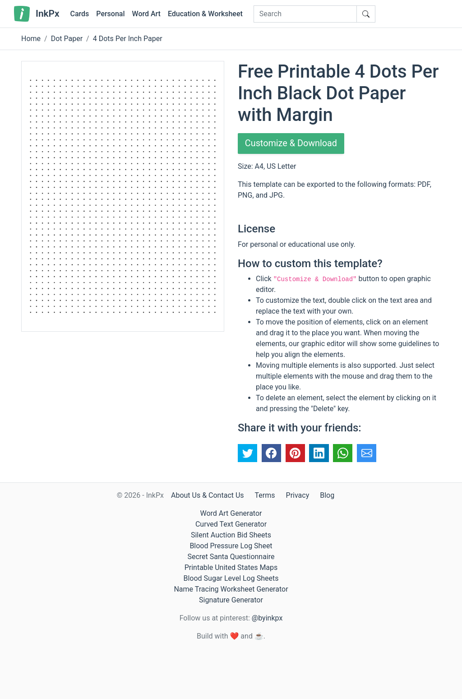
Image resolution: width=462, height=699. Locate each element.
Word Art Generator (231, 513)
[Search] (305, 14)
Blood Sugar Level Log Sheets (231, 578)
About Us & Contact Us (207, 495)
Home (31, 38)
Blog (327, 495)
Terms (265, 495)
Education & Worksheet (205, 13)
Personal (110, 13)
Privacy (298, 495)
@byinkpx (267, 618)
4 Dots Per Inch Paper (127, 38)
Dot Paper (67, 38)
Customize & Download (291, 143)
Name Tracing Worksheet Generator (231, 589)
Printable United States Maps (231, 567)
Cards (79, 13)
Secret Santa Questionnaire (230, 556)
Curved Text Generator (231, 524)
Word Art (146, 13)
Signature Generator (231, 600)
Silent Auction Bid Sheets (231, 535)
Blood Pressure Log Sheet (230, 546)
